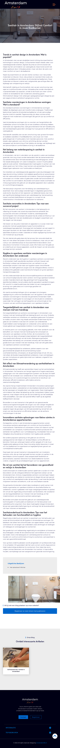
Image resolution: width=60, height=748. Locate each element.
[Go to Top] (55, 736)
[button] (54, 5)
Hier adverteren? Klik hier (17, 567)
